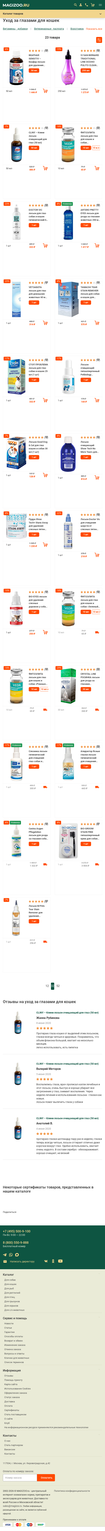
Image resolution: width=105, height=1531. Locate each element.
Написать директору (19, 1262)
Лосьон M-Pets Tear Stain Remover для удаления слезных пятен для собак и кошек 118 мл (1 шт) (37, 911)
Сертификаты (11, 1410)
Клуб (7, 1423)
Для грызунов (12, 1301)
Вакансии (9, 1449)
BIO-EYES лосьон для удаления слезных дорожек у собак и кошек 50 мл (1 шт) (38, 601)
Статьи (8, 1327)
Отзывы (8, 1375)
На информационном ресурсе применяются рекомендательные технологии (46, 1427)
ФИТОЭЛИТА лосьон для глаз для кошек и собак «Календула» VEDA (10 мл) (89, 137)
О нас (7, 1440)
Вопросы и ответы (14, 1353)
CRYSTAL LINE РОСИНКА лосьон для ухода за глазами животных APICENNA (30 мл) (90, 679)
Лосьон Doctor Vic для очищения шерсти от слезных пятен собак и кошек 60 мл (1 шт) (90, 524)
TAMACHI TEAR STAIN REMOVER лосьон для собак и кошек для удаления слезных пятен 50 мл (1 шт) (90, 292)
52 (58, 986)
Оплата (8, 1405)
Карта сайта (10, 1384)
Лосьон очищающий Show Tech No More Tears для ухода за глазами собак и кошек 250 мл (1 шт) (90, 447)
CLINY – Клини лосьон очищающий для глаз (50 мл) (38, 137)
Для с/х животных (14, 1310)
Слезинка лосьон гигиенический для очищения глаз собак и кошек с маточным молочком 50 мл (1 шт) (38, 756)
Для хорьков (11, 1305)
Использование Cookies (17, 1388)
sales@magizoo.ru (12, 1506)
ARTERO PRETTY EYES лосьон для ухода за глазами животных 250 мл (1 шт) (90, 215)
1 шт (34, 225)
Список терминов (14, 1362)
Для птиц (9, 1297)
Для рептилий (12, 1292)
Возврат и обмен (13, 1340)
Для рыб (9, 1288)
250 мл (85, 70)
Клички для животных (16, 1358)
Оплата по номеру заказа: (18, 1471)
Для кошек (10, 1284)
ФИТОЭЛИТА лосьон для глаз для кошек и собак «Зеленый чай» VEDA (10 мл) (89, 601)
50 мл (34, 70)
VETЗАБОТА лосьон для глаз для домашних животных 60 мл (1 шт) (38, 292)
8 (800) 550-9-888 (16, 1242)
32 (52, 986)
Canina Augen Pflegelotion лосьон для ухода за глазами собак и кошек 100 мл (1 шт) (38, 833)
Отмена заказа (12, 1349)
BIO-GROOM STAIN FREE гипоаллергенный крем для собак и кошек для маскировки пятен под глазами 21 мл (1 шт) (90, 833)
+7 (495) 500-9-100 (16, 1231)
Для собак (10, 1280)
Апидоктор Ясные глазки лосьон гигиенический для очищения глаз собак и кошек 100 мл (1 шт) (90, 756)
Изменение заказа (14, 1345)
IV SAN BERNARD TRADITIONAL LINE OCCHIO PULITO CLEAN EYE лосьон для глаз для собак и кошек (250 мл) (90, 60)
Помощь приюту (13, 1380)
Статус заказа (12, 1397)
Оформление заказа (15, 1393)
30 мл (86, 689)
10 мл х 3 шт (47, 689)
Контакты (9, 1453)
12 (47, 986)
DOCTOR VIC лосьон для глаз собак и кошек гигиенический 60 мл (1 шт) (38, 215)
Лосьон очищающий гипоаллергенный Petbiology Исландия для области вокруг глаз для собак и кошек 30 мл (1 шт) (90, 369)
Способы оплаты (13, 1336)
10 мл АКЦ (98, 612)
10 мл (86, 148)
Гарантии (9, 1332)
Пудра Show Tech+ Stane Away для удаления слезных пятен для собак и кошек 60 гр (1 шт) (38, 524)
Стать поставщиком (15, 1414)
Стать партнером (13, 1445)
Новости (9, 1323)
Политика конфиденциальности (72, 1491)
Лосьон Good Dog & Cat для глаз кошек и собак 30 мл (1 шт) (38, 447)
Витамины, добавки (15, 28)
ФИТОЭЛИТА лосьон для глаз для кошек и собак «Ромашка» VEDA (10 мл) (38, 679)
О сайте (8, 1418)
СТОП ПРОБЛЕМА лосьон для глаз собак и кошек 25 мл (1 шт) (38, 369)
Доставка (9, 1401)
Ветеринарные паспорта (49, 28)
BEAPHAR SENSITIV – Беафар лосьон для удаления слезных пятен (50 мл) (37, 60)
